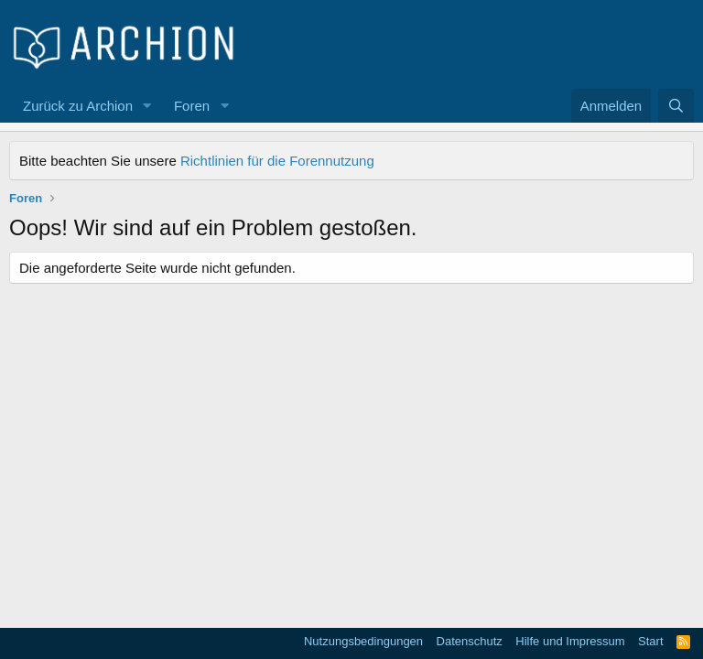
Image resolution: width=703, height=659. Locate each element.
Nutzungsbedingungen (363, 641)
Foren (192, 105)
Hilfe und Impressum (569, 641)
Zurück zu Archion (78, 105)
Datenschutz (470, 641)
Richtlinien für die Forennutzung (277, 160)
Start (650, 641)
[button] (147, 106)
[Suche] (676, 106)
